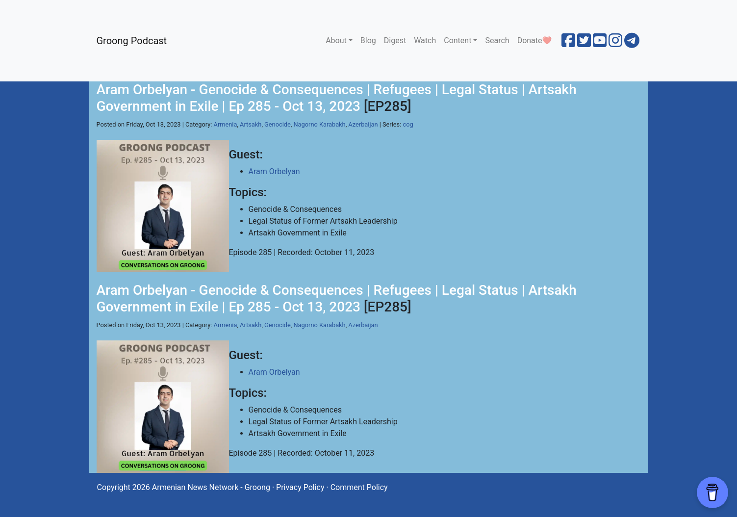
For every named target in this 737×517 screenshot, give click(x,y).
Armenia (225, 124)
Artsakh (250, 124)
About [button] (336, 40)
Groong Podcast (132, 41)
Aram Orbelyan (274, 171)
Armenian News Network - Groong (211, 487)
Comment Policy (359, 487)
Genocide (277, 124)
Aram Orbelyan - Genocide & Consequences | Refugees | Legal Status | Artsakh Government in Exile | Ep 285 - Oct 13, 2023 (337, 97)
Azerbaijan (363, 124)
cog (408, 124)
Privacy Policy (300, 487)
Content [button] (457, 40)
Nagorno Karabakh (319, 124)
